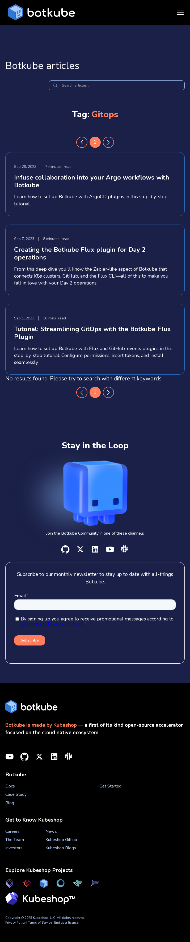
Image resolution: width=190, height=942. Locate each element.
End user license (66, 922)
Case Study (16, 794)
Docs (10, 786)
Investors (14, 848)
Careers (12, 831)
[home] (40, 12)
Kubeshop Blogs (60, 848)
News (51, 831)
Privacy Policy (15, 922)
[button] (179, 12)
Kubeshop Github (61, 840)
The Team (14, 840)
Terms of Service (40, 922)
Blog (9, 803)
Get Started (110, 786)
